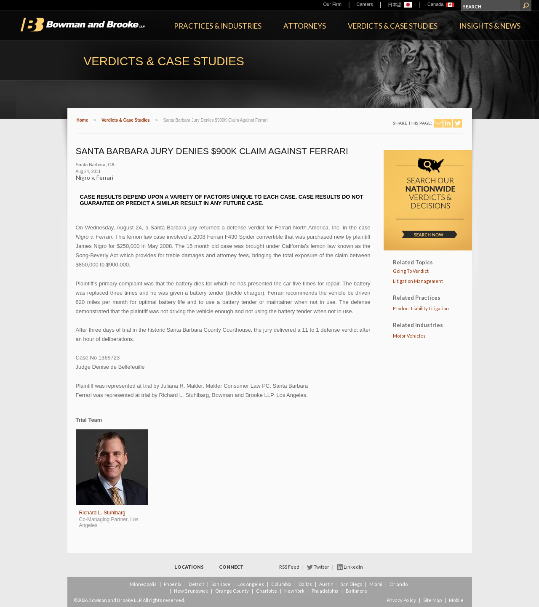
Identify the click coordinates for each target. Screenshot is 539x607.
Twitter (321, 567)
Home (82, 120)
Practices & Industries (217, 25)
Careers (365, 4)
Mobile (456, 600)
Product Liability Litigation (421, 308)
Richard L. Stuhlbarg (102, 513)
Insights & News (489, 25)
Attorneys (304, 25)
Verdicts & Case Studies (393, 25)
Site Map (432, 600)
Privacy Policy (401, 600)
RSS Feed (289, 567)
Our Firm (332, 4)
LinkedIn (353, 567)
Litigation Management (418, 281)
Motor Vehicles (409, 335)
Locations (189, 567)
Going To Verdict (411, 271)
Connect (231, 567)
